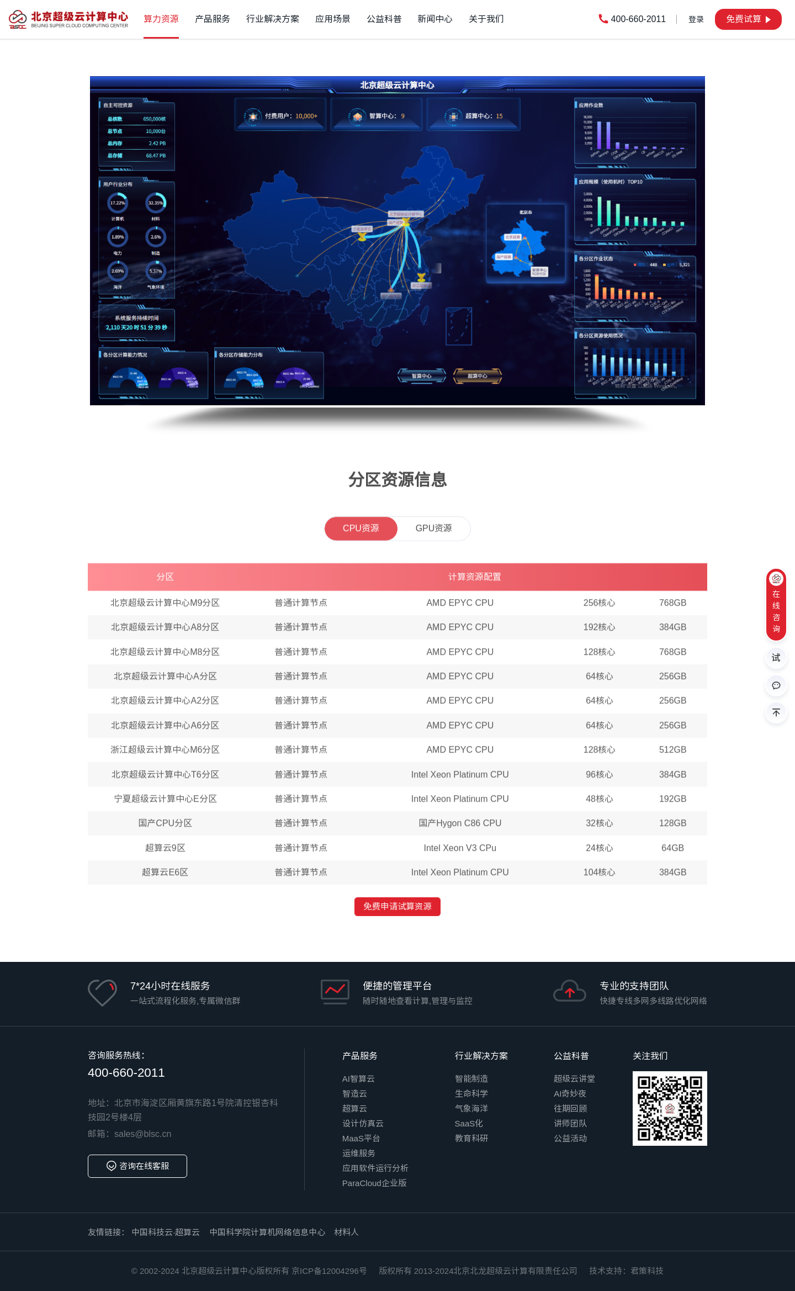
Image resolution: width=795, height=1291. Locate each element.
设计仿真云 (363, 1123)
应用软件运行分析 (375, 1168)
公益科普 (384, 19)
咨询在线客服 (137, 1166)
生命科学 (471, 1093)
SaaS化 (469, 1123)
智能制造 (471, 1078)
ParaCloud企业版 (374, 1183)
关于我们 (486, 19)
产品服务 (212, 19)
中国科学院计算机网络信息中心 (267, 1232)
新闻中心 (435, 19)
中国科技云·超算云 (165, 1232)
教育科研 (471, 1138)
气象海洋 (471, 1108)
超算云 (354, 1108)
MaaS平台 (361, 1138)
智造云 (354, 1093)
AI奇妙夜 (570, 1093)
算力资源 (161, 19)
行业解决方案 (272, 19)
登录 (696, 19)
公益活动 (570, 1138)
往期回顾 (570, 1108)
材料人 (346, 1232)
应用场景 (333, 19)
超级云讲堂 (574, 1078)
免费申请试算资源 (398, 907)
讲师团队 (570, 1123)
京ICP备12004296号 (329, 1271)
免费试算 (748, 19)
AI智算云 (358, 1078)
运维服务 (358, 1153)
